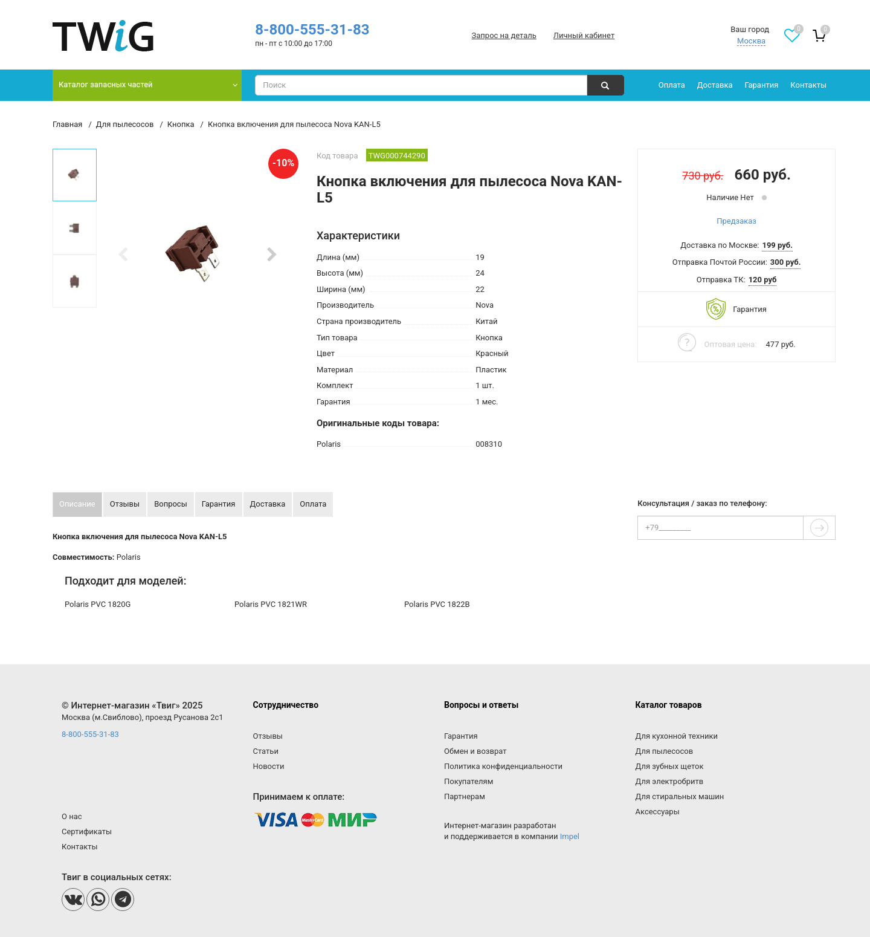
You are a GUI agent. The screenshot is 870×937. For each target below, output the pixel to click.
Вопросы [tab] (170, 503)
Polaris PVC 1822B (437, 604)
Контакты (808, 84)
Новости (269, 766)
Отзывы (268, 736)
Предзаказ (736, 220)
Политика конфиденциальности (503, 766)
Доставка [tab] (268, 503)
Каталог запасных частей (106, 84)
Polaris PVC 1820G (97, 604)
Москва (751, 40)
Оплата (672, 84)
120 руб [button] (763, 279)
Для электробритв (670, 781)
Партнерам (464, 796)
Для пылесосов (665, 751)
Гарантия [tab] (219, 503)
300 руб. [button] (785, 262)
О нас (72, 816)
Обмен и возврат (475, 751)
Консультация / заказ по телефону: (702, 503)
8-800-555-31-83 (312, 29)
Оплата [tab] (313, 503)
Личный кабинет (583, 35)
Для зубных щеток (670, 766)
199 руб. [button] (777, 245)
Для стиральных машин (680, 796)
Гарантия (762, 84)
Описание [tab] (77, 503)
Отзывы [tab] (125, 503)
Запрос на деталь (504, 35)
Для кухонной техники (677, 736)
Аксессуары (658, 811)
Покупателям (468, 781)
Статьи (266, 751)
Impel (569, 836)
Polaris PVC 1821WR (270, 604)
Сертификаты (87, 831)
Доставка (715, 84)
